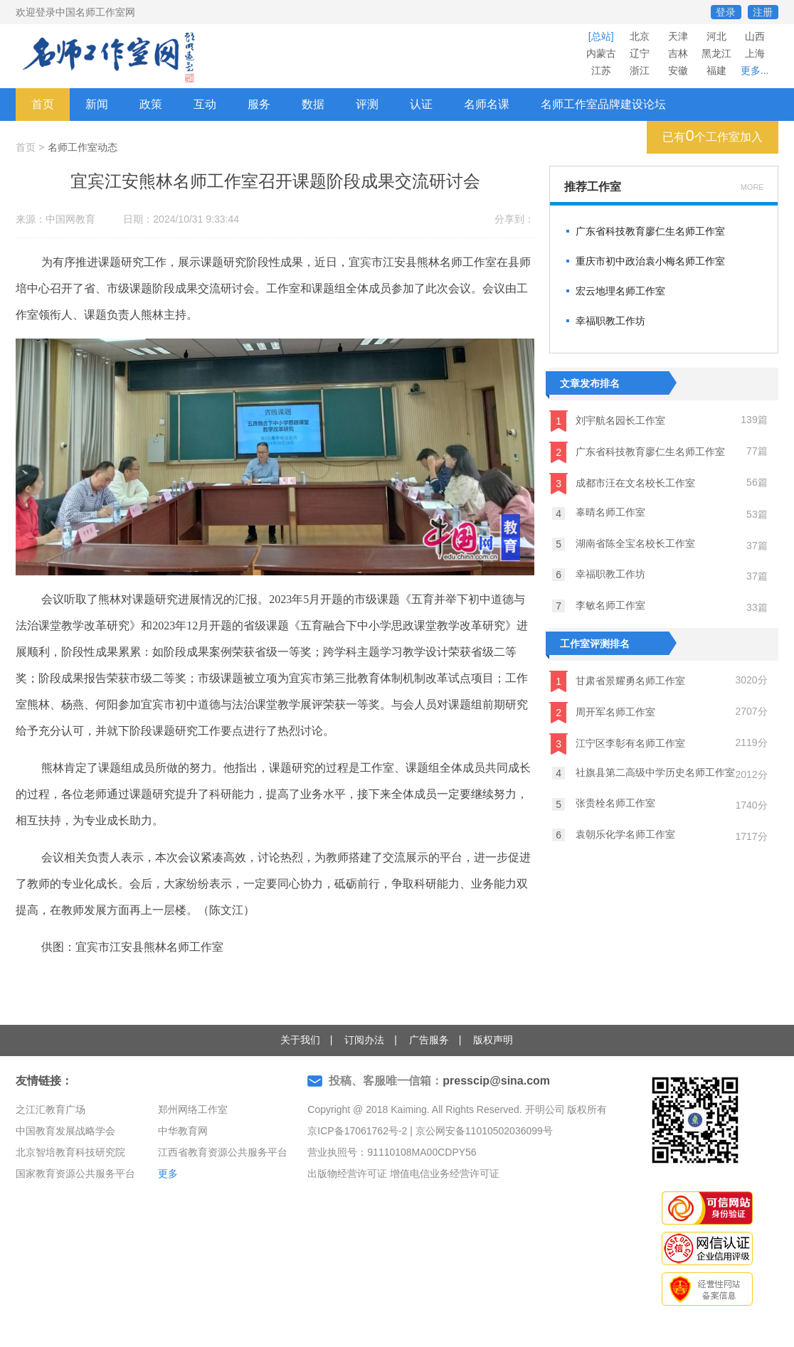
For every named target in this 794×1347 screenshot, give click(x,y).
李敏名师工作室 (598, 606)
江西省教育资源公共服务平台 (222, 1152)
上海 (755, 53)
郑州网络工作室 (193, 1109)
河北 (716, 36)
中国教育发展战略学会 (65, 1130)
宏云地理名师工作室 (620, 291)
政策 (150, 104)
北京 (640, 36)
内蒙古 (601, 53)
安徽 (678, 70)
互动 (205, 104)
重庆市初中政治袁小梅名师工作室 (650, 261)
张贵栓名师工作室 (603, 803)
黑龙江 (716, 53)
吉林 (678, 53)
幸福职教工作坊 (610, 320)
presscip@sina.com (496, 1081)
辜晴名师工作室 (598, 512)
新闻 (96, 104)
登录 (726, 12)
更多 (168, 1173)
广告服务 (429, 1039)
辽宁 (640, 53)
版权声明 (493, 1039)
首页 (42, 104)
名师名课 (486, 104)
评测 (367, 104)
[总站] (601, 36)
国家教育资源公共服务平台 (75, 1173)
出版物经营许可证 (347, 1173)
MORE (752, 187)
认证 (421, 104)
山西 (755, 36)
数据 (313, 104)
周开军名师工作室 (602, 712)
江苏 (601, 70)
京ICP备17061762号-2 (357, 1130)
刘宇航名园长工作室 (607, 421)
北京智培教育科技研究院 (70, 1152)
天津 (678, 36)
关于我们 (300, 1039)
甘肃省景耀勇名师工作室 (617, 681)
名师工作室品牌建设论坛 (603, 104)
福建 (716, 70)
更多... (755, 70)
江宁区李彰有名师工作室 (617, 744)
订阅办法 (364, 1039)
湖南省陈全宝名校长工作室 (623, 544)
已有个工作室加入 (712, 135)
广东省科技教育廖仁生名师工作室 (650, 231)
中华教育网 (183, 1130)
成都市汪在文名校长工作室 (622, 483)
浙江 (640, 70)
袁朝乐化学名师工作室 (613, 835)
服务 (259, 104)
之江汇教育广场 (50, 1109)
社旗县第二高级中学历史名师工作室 (643, 773)
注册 (763, 12)
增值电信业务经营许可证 (444, 1173)
